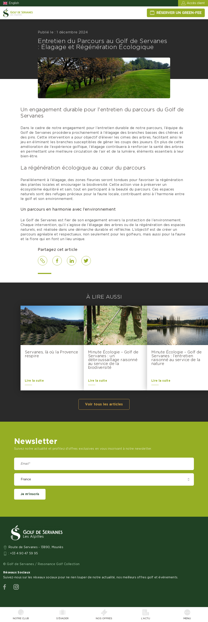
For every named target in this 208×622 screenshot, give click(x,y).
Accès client (196, 3)
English (14, 3)
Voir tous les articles (104, 404)
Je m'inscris (30, 494)
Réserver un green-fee (179, 13)
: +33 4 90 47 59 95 (23, 553)
